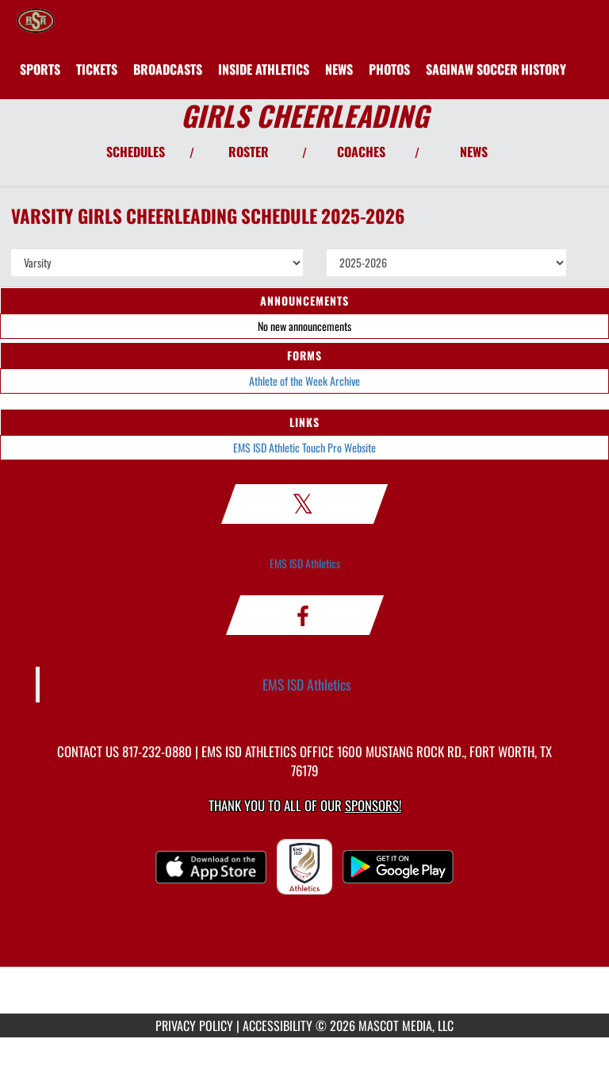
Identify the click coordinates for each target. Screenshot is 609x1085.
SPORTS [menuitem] (40, 69)
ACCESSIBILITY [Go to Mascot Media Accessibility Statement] (277, 1025)
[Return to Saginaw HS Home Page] (35, 20)
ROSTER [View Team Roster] (248, 152)
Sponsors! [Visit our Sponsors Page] (373, 805)
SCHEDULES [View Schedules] (135, 152)
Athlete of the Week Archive (304, 380)
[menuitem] (96, 69)
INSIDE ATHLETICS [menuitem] (263, 69)
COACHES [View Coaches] (361, 152)
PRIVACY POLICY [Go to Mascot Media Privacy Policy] (194, 1025)
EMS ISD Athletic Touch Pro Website (304, 447)
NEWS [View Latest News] (474, 152)
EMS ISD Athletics (305, 563)
